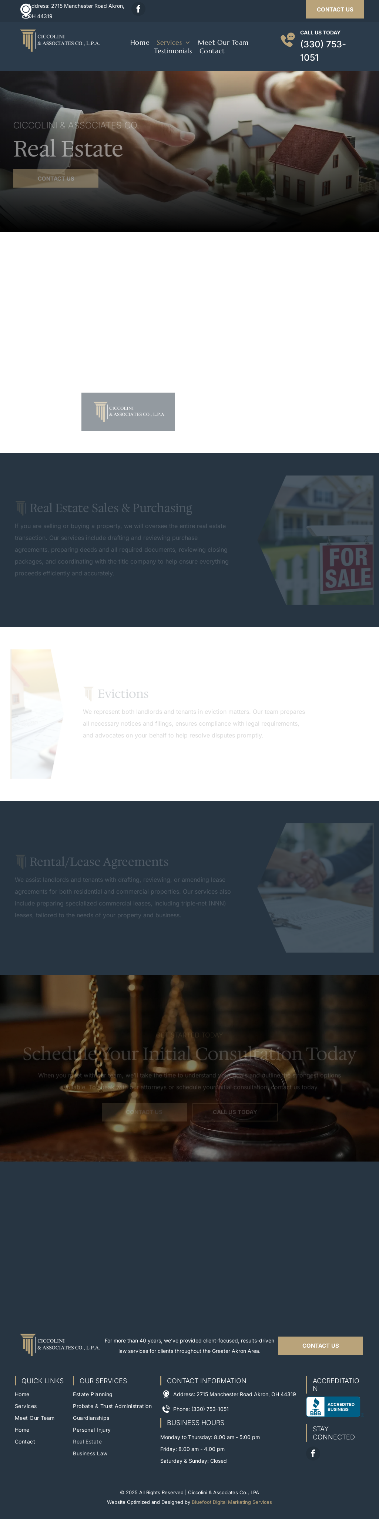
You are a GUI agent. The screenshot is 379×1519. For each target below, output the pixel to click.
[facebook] (138, 10)
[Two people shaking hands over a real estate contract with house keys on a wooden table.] (95, 346)
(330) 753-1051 (210, 1409)
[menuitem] (140, 42)
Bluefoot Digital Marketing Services (232, 1502)
